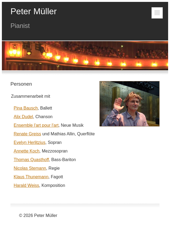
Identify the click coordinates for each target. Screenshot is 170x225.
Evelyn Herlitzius (29, 142)
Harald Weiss (26, 185)
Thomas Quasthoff (31, 159)
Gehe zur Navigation (157, 18)
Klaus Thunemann (31, 177)
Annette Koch (26, 151)
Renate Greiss (27, 134)
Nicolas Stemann (30, 168)
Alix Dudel (23, 116)
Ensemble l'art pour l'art (36, 125)
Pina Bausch (26, 108)
